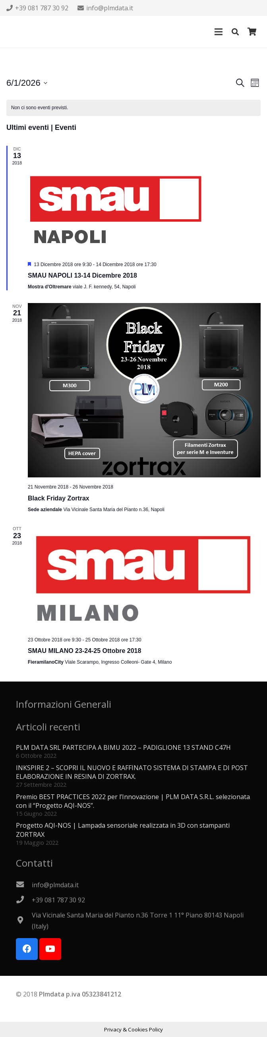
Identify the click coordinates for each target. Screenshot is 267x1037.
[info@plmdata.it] (24, 884)
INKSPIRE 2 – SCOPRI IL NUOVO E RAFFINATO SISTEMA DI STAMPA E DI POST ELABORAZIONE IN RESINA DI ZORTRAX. (132, 772)
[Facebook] (27, 949)
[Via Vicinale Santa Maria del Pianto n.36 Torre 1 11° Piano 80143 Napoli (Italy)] (24, 920)
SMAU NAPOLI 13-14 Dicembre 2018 (82, 275)
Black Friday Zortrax (58, 498)
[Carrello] (252, 32)
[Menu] (218, 32)
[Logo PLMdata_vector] (16, 32)
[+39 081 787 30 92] (24, 900)
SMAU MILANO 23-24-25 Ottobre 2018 (84, 650)
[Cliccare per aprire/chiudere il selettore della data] (26, 82)
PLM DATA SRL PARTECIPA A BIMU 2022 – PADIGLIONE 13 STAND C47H (123, 747)
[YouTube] (50, 949)
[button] (235, 32)
